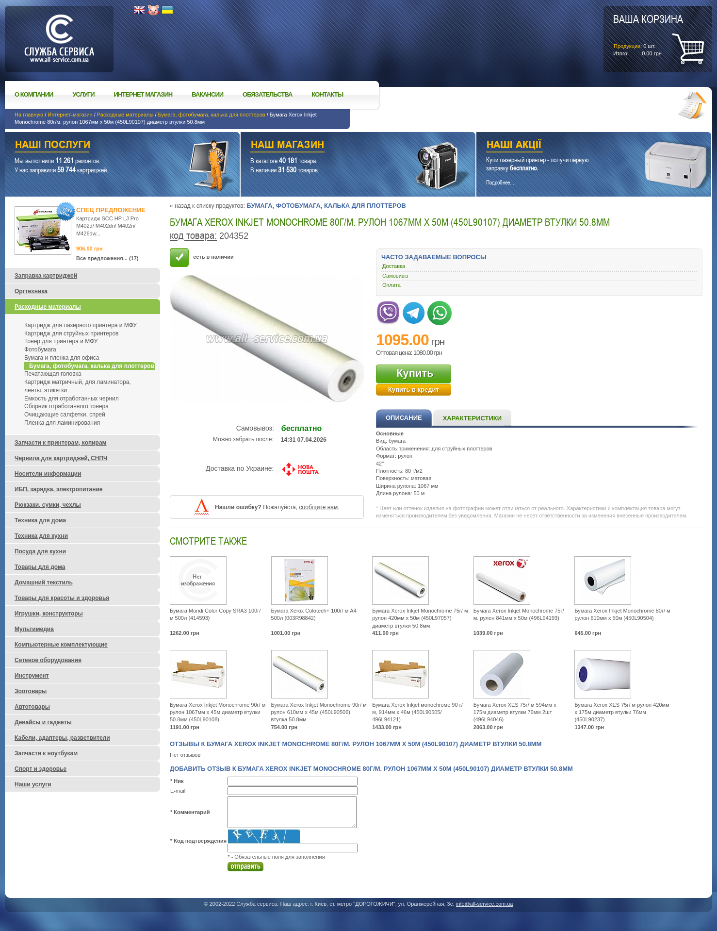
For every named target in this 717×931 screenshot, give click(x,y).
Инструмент (32, 675)
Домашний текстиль (44, 582)
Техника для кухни (41, 535)
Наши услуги (110, 145)
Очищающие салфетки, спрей (64, 414)
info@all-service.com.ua (484, 904)
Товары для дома (40, 567)
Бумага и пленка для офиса (61, 357)
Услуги (83, 94)
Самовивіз (395, 276)
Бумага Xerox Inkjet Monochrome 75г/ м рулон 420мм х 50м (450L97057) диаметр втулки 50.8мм (420, 618)
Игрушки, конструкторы (49, 613)
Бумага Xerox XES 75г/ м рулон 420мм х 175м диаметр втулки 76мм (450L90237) (621, 712)
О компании (34, 94)
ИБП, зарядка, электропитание (58, 489)
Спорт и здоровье (40, 768)
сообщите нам (318, 507)
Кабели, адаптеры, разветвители (62, 737)
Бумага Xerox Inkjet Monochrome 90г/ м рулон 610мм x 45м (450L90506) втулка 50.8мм (319, 712)
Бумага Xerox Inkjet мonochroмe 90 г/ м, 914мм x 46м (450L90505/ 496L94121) (417, 712)
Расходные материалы (125, 114)
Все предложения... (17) (107, 258)
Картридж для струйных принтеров (71, 333)
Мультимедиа (34, 629)
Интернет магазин (143, 94)
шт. (648, 34)
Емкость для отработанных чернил (71, 398)
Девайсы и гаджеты (43, 722)
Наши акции (580, 145)
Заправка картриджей (46, 275)
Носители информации (48, 473)
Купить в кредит (413, 389)
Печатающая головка (52, 373)
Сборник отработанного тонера (66, 406)
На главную (29, 114)
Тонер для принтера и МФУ (61, 341)
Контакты (327, 94)
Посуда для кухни (40, 551)
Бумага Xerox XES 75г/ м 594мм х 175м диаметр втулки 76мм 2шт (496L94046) (514, 712)
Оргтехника (31, 291)
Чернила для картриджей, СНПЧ (61, 458)
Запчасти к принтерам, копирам (60, 442)
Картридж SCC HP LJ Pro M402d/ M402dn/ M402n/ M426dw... (107, 226)
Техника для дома (40, 520)
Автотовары (32, 706)
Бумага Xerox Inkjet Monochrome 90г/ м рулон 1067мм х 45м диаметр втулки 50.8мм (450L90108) (217, 712)
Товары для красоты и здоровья (62, 598)
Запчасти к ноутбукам (46, 753)
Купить (415, 373)
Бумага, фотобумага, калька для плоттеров (211, 114)
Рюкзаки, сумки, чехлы (48, 504)
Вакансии (207, 94)
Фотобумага (40, 349)
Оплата (391, 285)
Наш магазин (341, 145)
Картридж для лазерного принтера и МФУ (80, 325)
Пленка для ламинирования (62, 422)
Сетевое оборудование (48, 660)
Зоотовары (31, 691)
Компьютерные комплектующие (61, 644)
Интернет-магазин (70, 114)
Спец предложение (111, 210)
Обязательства (267, 94)
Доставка (393, 266)
